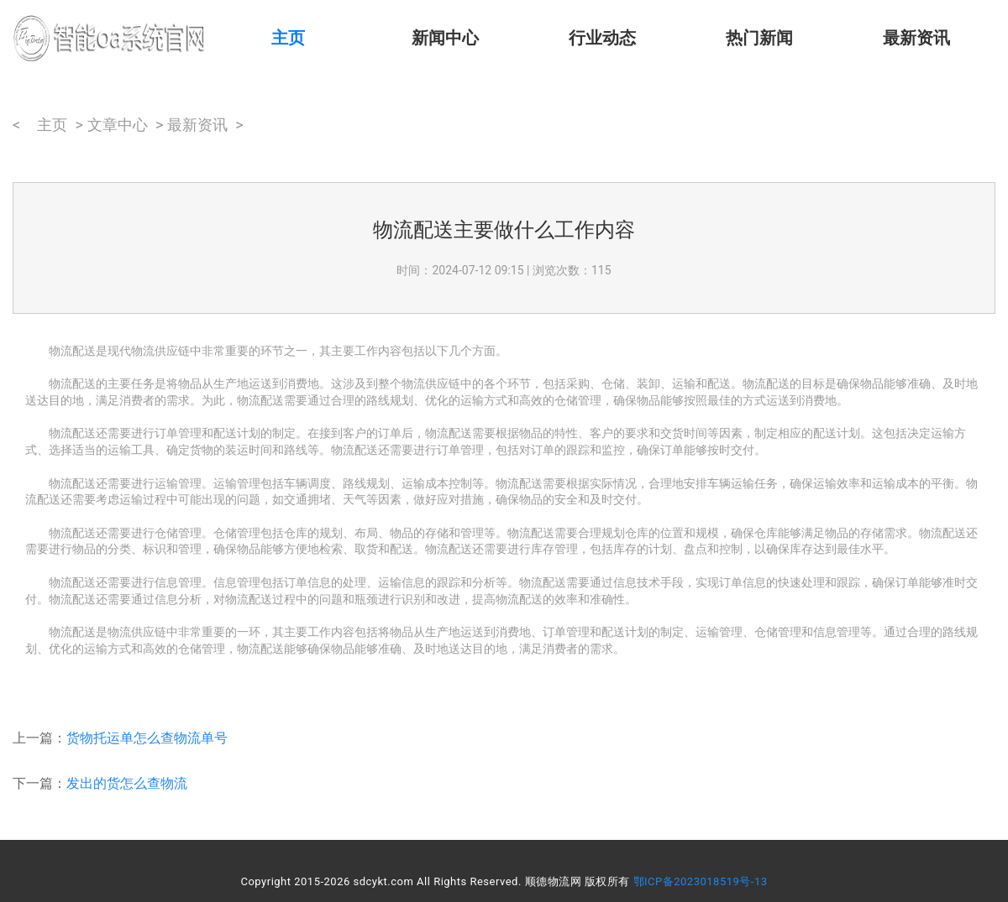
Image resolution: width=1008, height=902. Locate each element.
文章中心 (117, 124)
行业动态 (602, 38)
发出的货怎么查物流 (126, 783)
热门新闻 (759, 38)
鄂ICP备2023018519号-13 (700, 881)
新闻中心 (445, 38)
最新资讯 (916, 38)
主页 (288, 38)
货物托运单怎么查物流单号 (147, 738)
